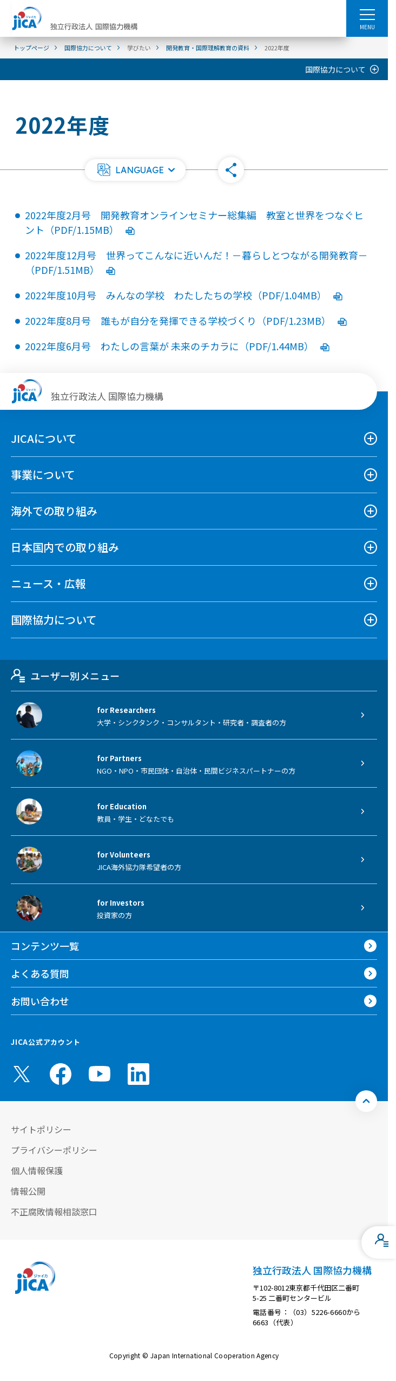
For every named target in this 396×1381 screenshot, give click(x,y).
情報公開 (28, 1190)
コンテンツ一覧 (45, 946)
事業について (43, 474)
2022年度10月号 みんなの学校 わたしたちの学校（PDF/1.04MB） (183, 295)
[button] (135, 170)
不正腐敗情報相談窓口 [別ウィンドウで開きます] (54, 1211)
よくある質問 (40, 973)
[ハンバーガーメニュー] (367, 14)
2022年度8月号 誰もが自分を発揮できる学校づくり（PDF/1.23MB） (186, 320)
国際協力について (335, 69)
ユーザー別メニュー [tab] (65, 676)
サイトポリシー (41, 1129)
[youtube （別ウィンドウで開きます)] (99, 1074)
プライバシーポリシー (54, 1149)
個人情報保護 (37, 1170)
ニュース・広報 (48, 583)
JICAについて (44, 438)
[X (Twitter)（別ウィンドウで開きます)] (21, 1074)
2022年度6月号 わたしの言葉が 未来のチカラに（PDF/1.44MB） (177, 346)
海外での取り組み (54, 511)
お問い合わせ (40, 1001)
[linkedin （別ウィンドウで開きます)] (138, 1074)
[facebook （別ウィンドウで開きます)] (60, 1074)
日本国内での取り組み (65, 547)
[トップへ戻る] (366, 1101)
